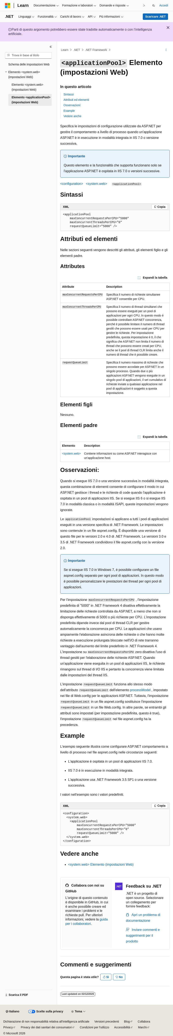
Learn (64, 50)
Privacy (8, 1027)
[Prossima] (144, 5)
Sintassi (69, 94)
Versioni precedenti (106, 1021)
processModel (140, 690)
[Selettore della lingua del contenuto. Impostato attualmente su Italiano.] (12, 1011)
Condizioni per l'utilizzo (94, 1027)
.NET (76, 50)
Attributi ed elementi (76, 99)
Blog (127, 1021)
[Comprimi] (50, 47)
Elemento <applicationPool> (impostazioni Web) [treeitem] (31, 100)
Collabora (144, 1021)
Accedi (163, 5)
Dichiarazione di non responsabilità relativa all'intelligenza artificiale (46, 1021)
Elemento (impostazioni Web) (100, 864)
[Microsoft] (7, 5)
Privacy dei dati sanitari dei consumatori (46, 1027)
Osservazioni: (72, 105)
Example (69, 110)
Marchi (142, 1027)
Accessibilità (122, 1027)
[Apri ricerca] (153, 5)
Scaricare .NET (155, 16)
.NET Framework (96, 50)
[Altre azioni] (166, 50)
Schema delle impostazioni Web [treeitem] (28, 64)
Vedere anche (72, 116)
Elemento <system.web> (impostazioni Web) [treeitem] (27, 87)
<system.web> (71, 453)
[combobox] (28, 55)
